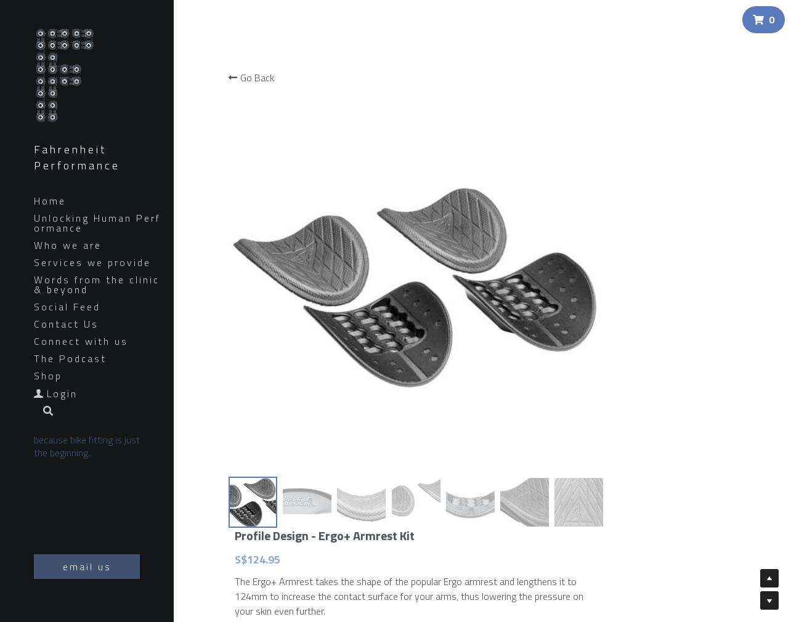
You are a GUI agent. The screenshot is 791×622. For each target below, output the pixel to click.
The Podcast (70, 358)
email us (87, 566)
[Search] (43, 411)
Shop (48, 375)
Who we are (68, 245)
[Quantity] (695, 416)
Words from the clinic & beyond (97, 284)
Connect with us (81, 341)
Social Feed (67, 306)
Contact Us (66, 324)
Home (50, 200)
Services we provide (92, 262)
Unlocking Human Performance (97, 223)
